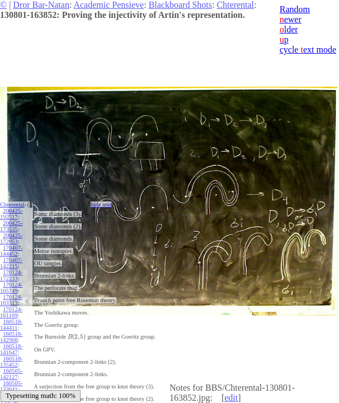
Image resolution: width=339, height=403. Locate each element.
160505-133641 (11, 386)
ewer (291, 19)
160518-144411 (11, 324)
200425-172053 (11, 238)
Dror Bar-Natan (41, 5)
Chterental (235, 5)
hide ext (101, 205)
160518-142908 (11, 337)
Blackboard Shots (180, 5)
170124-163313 (11, 300)
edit (231, 397)
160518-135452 (11, 361)
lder (289, 29)
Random (295, 9)
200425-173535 (11, 226)
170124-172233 (11, 275)
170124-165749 (11, 288)
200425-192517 (11, 214)
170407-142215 (11, 263)
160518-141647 (11, 349)
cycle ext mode (308, 49)
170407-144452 (11, 251)
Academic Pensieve (108, 5)
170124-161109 (11, 312)
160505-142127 (11, 374)
